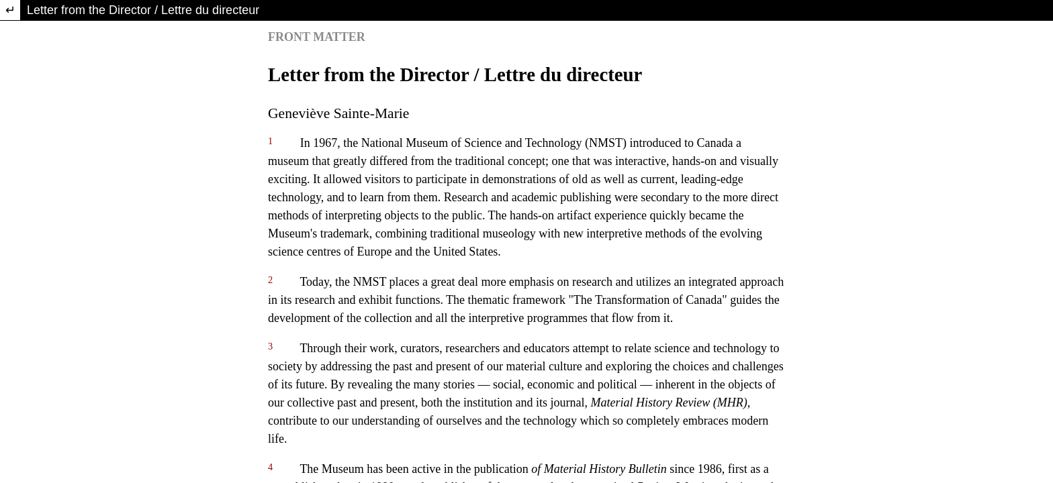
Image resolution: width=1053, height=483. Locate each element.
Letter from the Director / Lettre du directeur (143, 10)
